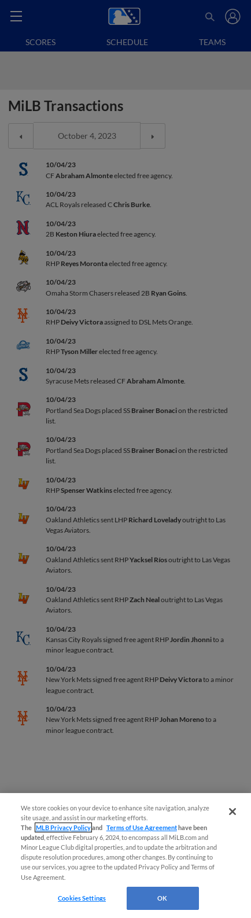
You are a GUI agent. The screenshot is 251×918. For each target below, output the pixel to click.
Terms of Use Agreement (141, 827)
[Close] (232, 811)
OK (162, 898)
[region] (125, 855)
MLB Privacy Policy (63, 827)
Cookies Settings (82, 898)
